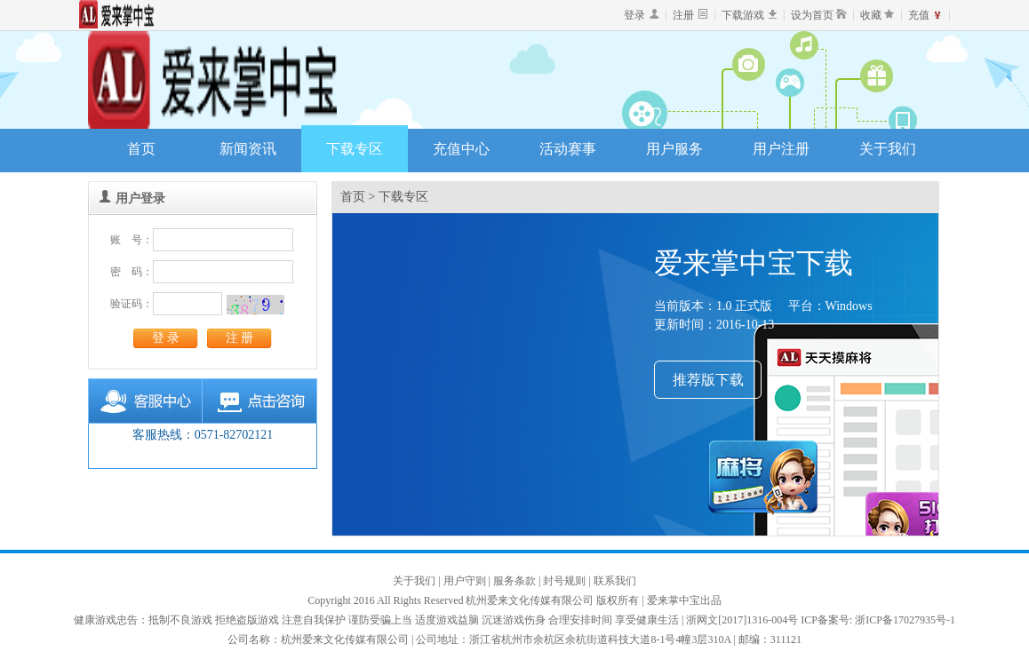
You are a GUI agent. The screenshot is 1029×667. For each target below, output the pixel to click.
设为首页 (812, 15)
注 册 (240, 338)
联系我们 (615, 581)
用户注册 (781, 148)
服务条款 (515, 581)
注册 (683, 15)
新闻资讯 (247, 148)
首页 (141, 148)
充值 (918, 15)
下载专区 (354, 148)
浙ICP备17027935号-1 (905, 620)
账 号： (131, 240)
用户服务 (674, 148)
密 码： (131, 272)
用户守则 (466, 581)
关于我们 (887, 148)
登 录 (166, 338)
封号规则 (565, 581)
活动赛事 (567, 148)
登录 (634, 15)
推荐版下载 (708, 379)
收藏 (870, 15)
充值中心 (461, 148)
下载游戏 (743, 15)
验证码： (131, 304)
